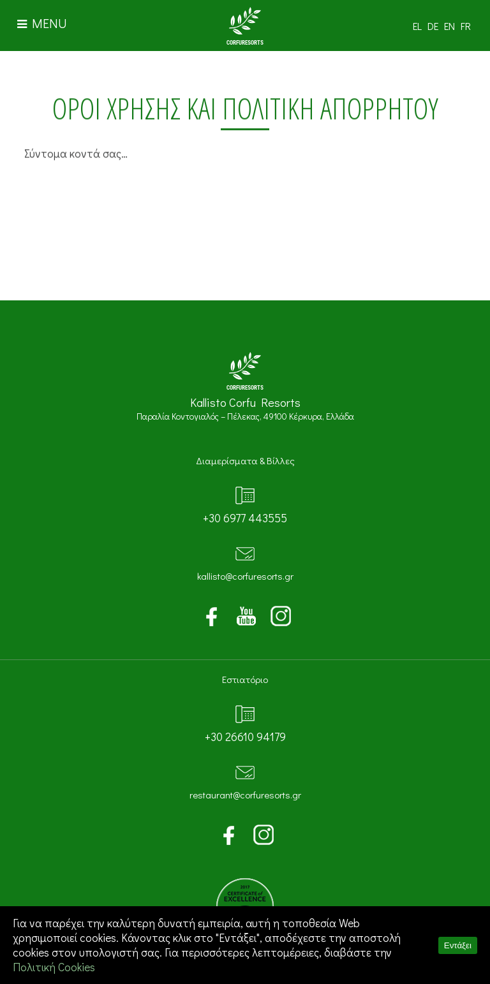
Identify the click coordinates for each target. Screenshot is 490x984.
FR (466, 26)
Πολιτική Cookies (54, 967)
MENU (42, 23)
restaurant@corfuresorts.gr (245, 794)
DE (432, 26)
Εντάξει (457, 945)
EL (417, 26)
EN (449, 26)
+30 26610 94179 (245, 737)
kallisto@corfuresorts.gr (245, 575)
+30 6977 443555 (245, 518)
